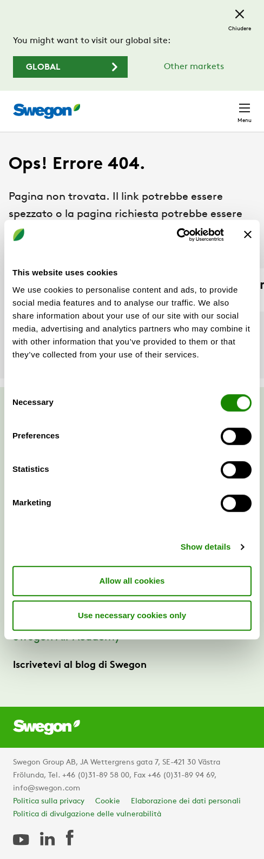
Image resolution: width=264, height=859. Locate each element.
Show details (206, 546)
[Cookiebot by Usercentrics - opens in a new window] (176, 235)
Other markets (194, 67)
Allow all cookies (132, 580)
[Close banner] (248, 235)
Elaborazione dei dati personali (186, 801)
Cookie (107, 801)
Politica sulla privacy (48, 801)
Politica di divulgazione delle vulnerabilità (87, 814)
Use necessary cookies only (132, 615)
